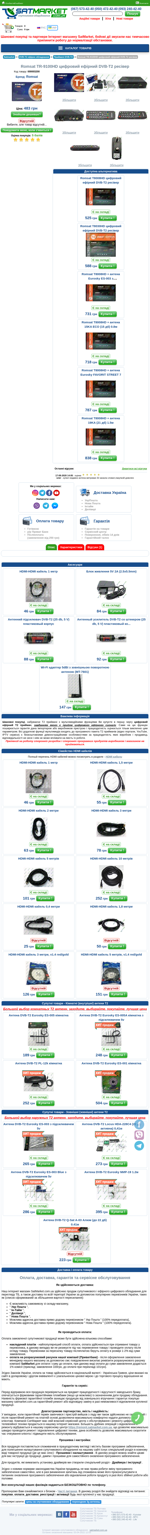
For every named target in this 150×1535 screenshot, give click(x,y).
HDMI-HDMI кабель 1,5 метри (111, 762)
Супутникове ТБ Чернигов (93, 1511)
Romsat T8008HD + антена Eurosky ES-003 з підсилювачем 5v (101, 278)
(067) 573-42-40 (82, 9)
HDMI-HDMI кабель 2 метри (39, 810)
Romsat (32, 76)
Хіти (108, 18)
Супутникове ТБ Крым (91, 1513)
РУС (41, 27)
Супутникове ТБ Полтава (93, 1508)
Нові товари (124, 18)
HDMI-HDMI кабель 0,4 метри (38, 906)
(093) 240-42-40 (129, 9)
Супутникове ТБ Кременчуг (94, 1516)
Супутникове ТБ (88, 1520)
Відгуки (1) (95, 547)
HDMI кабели (114, 756)
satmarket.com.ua (98, 1530)
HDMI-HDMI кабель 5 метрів (38, 858)
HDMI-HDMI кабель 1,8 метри (111, 906)
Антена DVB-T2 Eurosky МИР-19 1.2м (111, 1172)
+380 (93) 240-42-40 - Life (124, 1519)
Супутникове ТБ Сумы (91, 1518)
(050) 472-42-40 (106, 9)
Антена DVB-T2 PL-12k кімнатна (38, 1063)
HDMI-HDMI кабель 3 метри (111, 810)
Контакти (142, 3)
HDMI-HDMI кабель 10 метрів (111, 858)
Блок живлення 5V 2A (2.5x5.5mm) (111, 571)
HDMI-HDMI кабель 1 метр (39, 571)
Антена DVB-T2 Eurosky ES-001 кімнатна (111, 1063)
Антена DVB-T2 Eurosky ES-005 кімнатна (38, 1015)
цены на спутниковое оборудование (47, 1501)
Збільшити (69, 86)
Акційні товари (89, 18)
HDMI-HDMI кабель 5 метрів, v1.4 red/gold (111, 954)
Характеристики (71, 547)
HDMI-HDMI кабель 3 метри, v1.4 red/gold (38, 954)
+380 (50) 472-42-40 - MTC (124, 1517)
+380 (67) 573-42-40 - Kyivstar (126, 1514)
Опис (51, 547)
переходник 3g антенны (86, 1501)
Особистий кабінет (12, 3)
